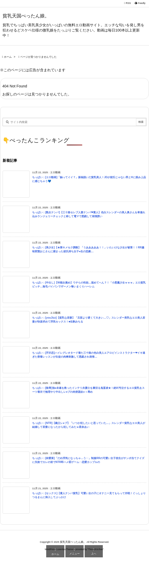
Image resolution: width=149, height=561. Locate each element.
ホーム (8, 56)
